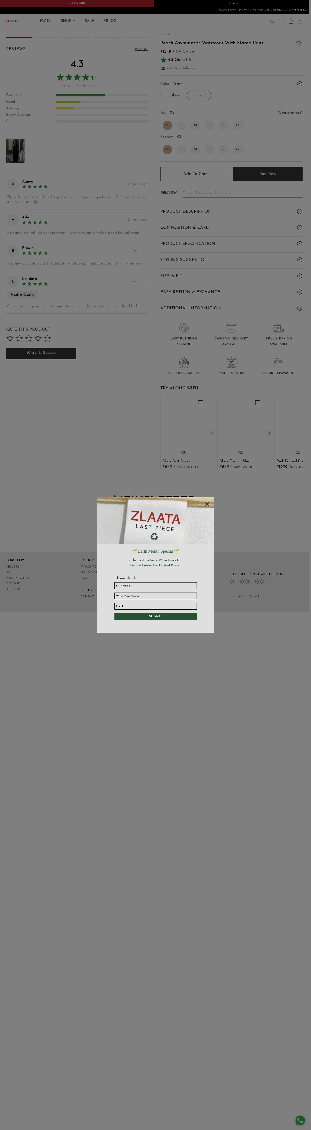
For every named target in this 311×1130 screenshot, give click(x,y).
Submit (155, 616)
